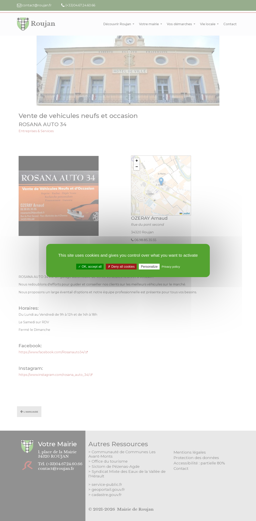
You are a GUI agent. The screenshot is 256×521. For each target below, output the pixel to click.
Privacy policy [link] (171, 266)
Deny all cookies (121, 266)
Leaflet (185, 213)
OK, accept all (90, 266)
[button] (137, 161)
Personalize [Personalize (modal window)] (149, 266)
